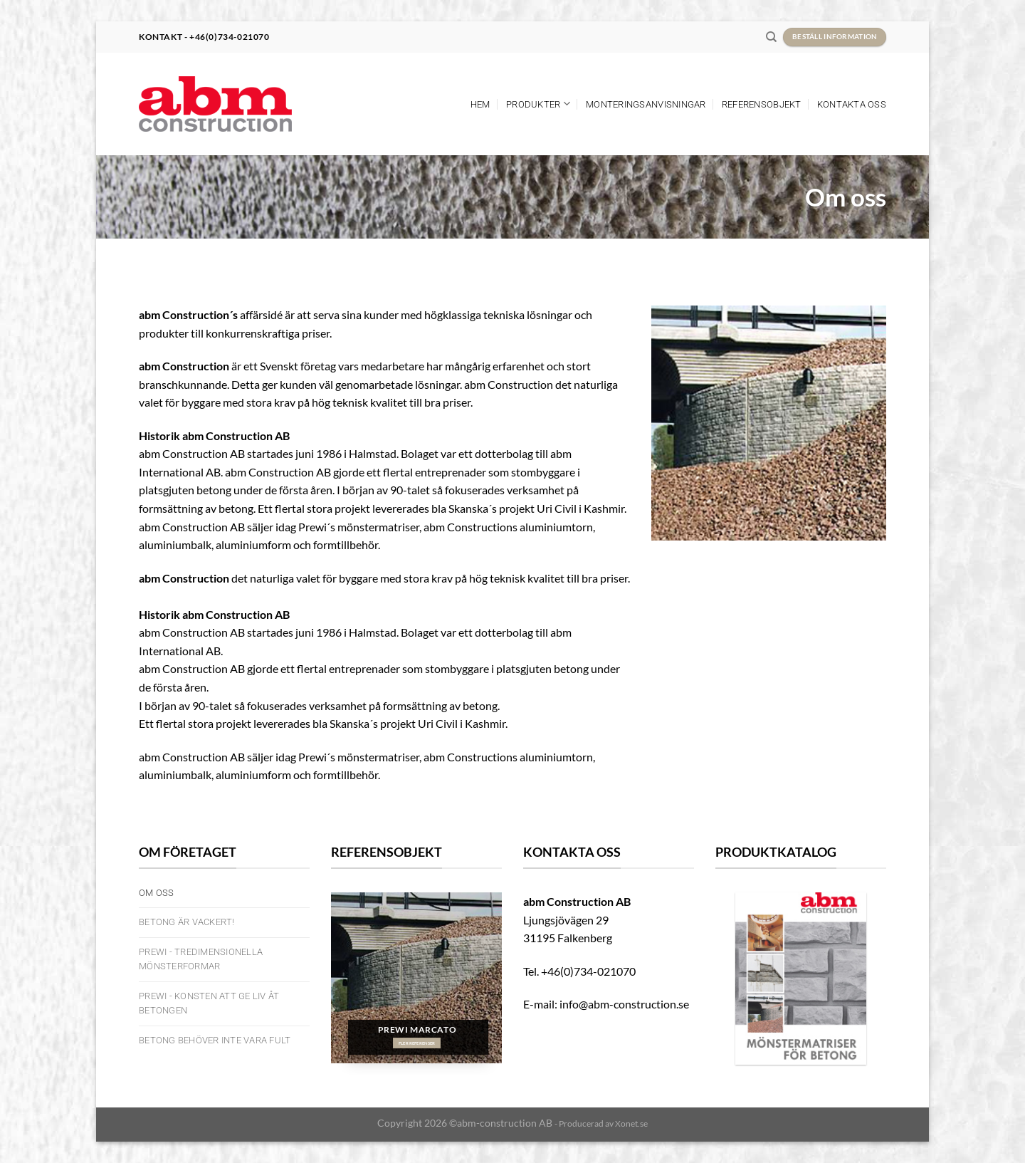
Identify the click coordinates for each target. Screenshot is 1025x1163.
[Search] (771, 37)
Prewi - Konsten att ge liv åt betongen (209, 1003)
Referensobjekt (761, 104)
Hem (480, 104)
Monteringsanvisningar (645, 104)
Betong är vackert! (187, 922)
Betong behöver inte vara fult (214, 1040)
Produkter (538, 103)
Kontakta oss (851, 104)
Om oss (156, 892)
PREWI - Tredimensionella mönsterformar (201, 958)
